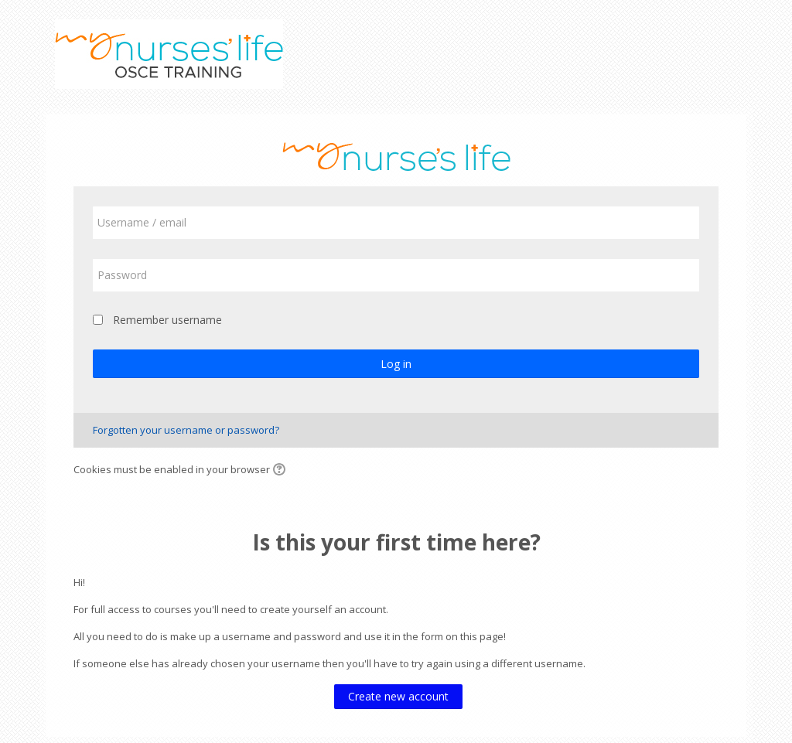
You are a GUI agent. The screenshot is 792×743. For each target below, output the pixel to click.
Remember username (167, 319)
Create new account (398, 696)
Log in (396, 363)
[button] (281, 470)
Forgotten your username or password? (186, 430)
